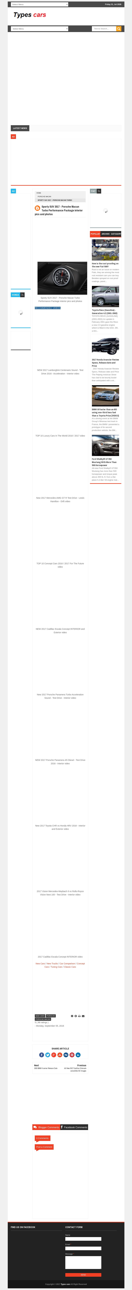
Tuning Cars (56, 967)
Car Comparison (67, 963)
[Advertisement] (90, 33)
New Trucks (52, 963)
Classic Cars (70, 967)
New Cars (40, 963)
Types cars (65, 1284)
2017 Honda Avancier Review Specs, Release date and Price (105, 362)
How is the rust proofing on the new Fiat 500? (105, 265)
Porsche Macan (44, 196)
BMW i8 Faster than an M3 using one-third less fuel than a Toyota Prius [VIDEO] (105, 412)
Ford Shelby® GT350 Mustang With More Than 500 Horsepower (104, 462)
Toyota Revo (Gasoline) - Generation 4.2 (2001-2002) (104, 311)
